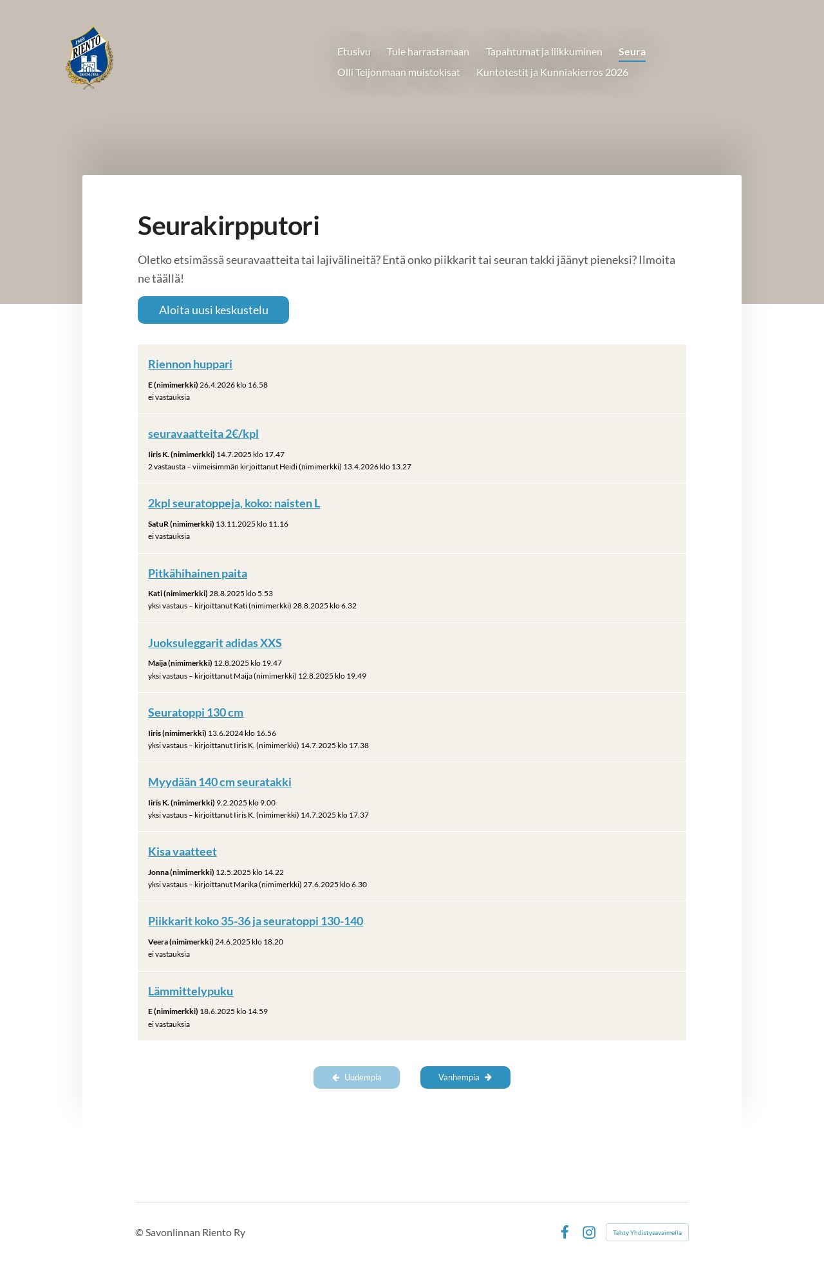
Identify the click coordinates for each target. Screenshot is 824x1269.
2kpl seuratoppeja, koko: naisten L (234, 503)
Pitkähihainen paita (197, 573)
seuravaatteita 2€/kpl (203, 433)
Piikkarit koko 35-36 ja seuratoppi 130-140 (255, 921)
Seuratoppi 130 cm (195, 712)
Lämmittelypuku (190, 991)
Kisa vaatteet (182, 851)
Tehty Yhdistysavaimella (647, 1232)
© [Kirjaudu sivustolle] (140, 1232)
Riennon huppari (190, 364)
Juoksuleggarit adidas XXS (215, 642)
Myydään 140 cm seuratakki (220, 782)
